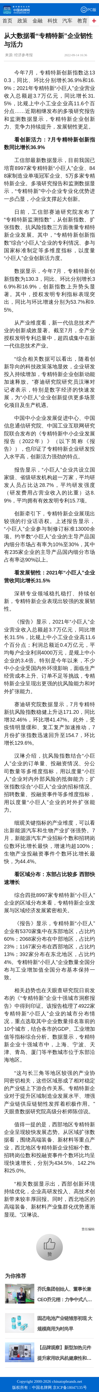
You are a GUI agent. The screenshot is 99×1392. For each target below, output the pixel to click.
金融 (37, 20)
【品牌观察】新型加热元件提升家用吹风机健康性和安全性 (64, 1358)
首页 (7, 20)
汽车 (67, 20)
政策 (22, 20)
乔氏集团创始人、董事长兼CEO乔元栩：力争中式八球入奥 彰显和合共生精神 (64, 1299)
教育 (82, 20)
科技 (53, 20)
